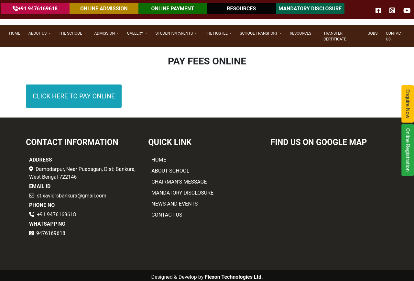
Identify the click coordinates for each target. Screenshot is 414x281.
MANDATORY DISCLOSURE (310, 9)
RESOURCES (241, 9)
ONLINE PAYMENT (172, 9)
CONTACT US (394, 36)
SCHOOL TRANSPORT (259, 33)
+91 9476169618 (56, 214)
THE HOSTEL (217, 33)
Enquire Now (408, 103)
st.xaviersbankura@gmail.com (71, 196)
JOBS (372, 33)
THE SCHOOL (71, 33)
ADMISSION (105, 33)
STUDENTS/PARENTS (174, 33)
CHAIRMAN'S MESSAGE (179, 182)
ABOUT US (38, 33)
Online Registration (408, 150)
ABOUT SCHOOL (170, 171)
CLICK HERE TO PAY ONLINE (74, 96)
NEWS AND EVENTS (174, 204)
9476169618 (50, 233)
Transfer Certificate (334, 36)
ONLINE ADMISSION (103, 9)
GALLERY (135, 33)
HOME (14, 33)
